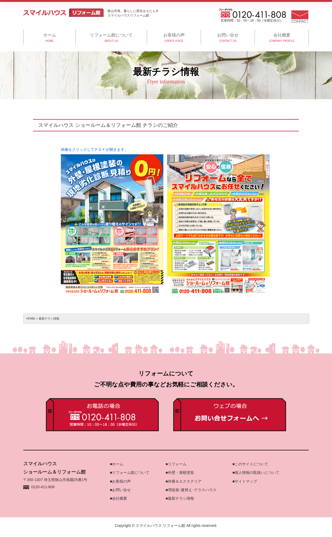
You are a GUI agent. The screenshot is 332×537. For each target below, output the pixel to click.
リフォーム (177, 464)
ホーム (117, 464)
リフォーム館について (130, 472)
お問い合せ (121, 490)
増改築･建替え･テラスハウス (192, 490)
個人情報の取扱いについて (257, 472)
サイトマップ (246, 481)
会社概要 (119, 498)
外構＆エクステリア (184, 481)
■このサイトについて (250, 464)
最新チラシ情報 (181, 498)
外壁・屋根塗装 (181, 472)
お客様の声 (121, 481)
